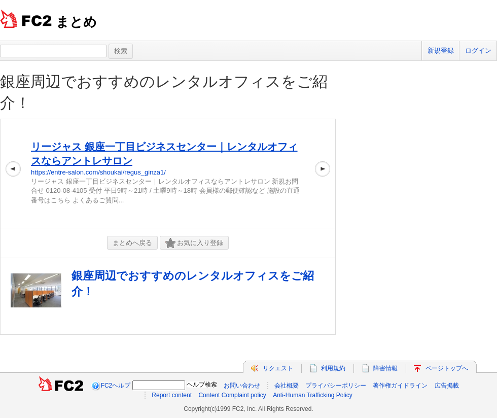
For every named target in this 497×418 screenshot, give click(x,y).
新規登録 (441, 50)
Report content (172, 395)
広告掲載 (447, 385)
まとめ (76, 21)
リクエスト (278, 368)
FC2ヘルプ (116, 385)
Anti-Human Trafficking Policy (312, 395)
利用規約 (333, 368)
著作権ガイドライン (400, 385)
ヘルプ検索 (202, 384)
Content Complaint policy (232, 395)
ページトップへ (446, 368)
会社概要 (286, 385)
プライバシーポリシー (335, 385)
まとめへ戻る (132, 243)
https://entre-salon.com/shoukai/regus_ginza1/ (98, 172)
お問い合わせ (242, 385)
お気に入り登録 (194, 243)
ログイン (478, 50)
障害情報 (385, 368)
